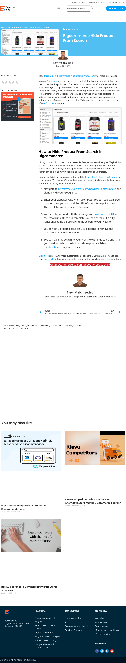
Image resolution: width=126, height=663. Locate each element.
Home (4, 27)
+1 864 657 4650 (77, 2)
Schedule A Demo (96, 2)
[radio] (2, 83)
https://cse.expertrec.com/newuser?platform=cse (87, 189)
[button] (59, 8)
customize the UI (104, 214)
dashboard (54, 247)
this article (49, 259)
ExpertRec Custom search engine (101, 177)
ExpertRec (44, 255)
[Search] (89, 9)
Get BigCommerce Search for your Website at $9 (80, 264)
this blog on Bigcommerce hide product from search (70, 75)
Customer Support (115, 2)
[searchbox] (76, 9)
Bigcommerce (72, 29)
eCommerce (51, 81)
